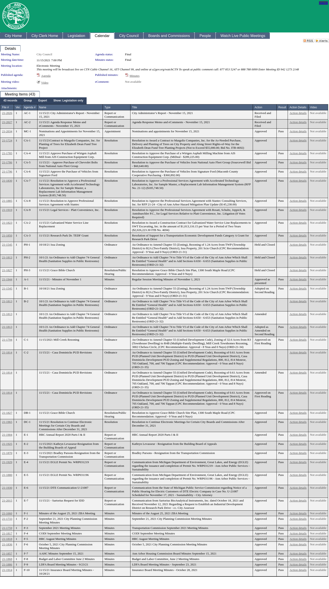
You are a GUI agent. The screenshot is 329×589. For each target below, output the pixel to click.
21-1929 (7, 462)
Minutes (135, 75)
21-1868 (7, 559)
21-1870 (7, 453)
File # (5, 107)
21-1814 (7, 352)
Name (42, 107)
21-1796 (7, 171)
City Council (44, 54)
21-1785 (7, 153)
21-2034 (7, 131)
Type (107, 107)
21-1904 (7, 434)
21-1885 (7, 200)
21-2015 (7, 500)
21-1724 (7, 140)
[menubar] (43, 100)
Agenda (45, 75)
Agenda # (29, 107)
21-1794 (7, 339)
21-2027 (7, 122)
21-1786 (7, 162)
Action (258, 107)
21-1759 (7, 528)
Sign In (323, 3)
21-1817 (7, 533)
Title (134, 107)
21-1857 (7, 553)
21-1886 (7, 564)
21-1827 (7, 270)
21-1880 (7, 475)
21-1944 (7, 279)
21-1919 (7, 210)
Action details (297, 113)
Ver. (18, 107)
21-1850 (7, 235)
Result (282, 107)
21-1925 (7, 444)
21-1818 (7, 539)
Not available (133, 81)
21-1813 (7, 257)
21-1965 (7, 422)
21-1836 (7, 544)
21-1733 (7, 518)
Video (44, 82)
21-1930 (7, 487)
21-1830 (7, 180)
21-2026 (7, 113)
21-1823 (7, 222)
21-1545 (7, 244)
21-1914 (7, 570)
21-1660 (7, 513)
